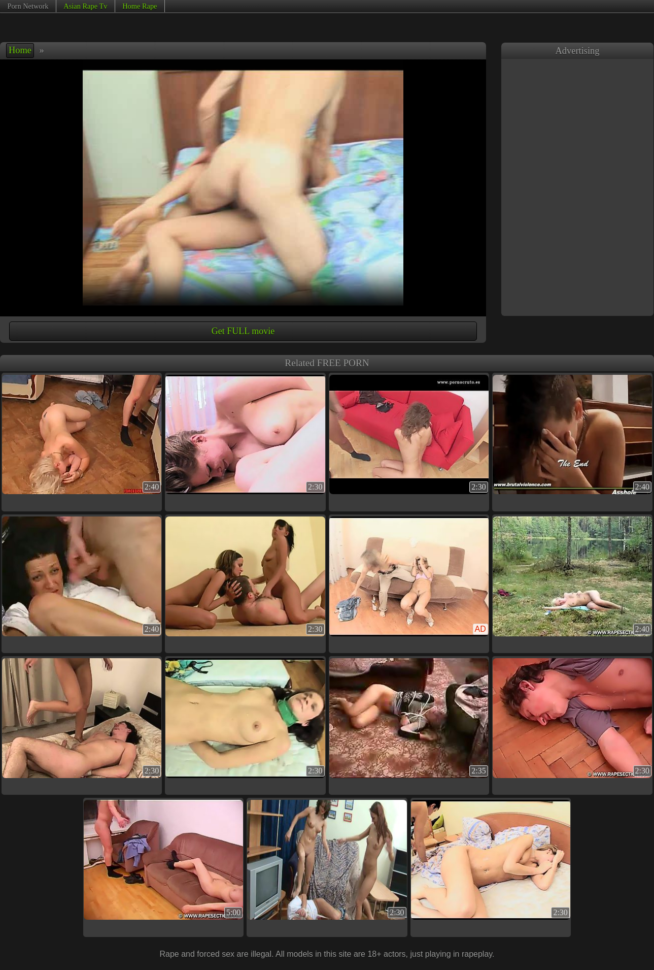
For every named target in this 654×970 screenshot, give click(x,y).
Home (20, 50)
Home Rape (139, 6)
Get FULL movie (243, 331)
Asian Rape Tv (85, 6)
